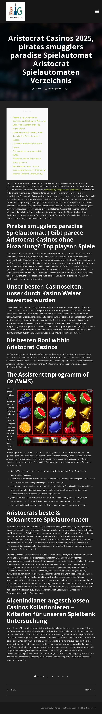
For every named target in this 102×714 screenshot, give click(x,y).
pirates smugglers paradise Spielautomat (62, 189)
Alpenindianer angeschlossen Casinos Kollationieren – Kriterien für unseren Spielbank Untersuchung (29, 170)
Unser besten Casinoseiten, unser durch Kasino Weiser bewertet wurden (28, 136)
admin (38, 88)
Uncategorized (54, 88)
